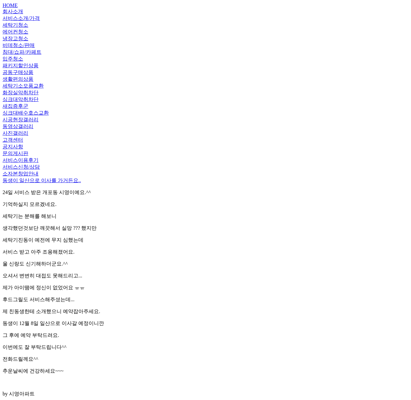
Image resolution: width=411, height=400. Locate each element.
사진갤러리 (15, 133)
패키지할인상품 (21, 65)
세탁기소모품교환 (23, 85)
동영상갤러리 (18, 126)
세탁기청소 (15, 25)
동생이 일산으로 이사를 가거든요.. (42, 180)
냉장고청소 (15, 38)
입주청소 (13, 58)
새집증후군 (15, 106)
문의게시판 (15, 153)
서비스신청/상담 (21, 167)
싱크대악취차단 (21, 99)
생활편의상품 (18, 79)
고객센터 (13, 140)
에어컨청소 (15, 31)
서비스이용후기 (21, 160)
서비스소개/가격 (21, 18)
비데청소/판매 (19, 45)
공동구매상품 (18, 72)
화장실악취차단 (21, 92)
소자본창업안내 (21, 173)
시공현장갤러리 (21, 119)
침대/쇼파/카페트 (22, 52)
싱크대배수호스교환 (26, 113)
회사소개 (13, 11)
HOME (10, 5)
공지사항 (13, 146)
